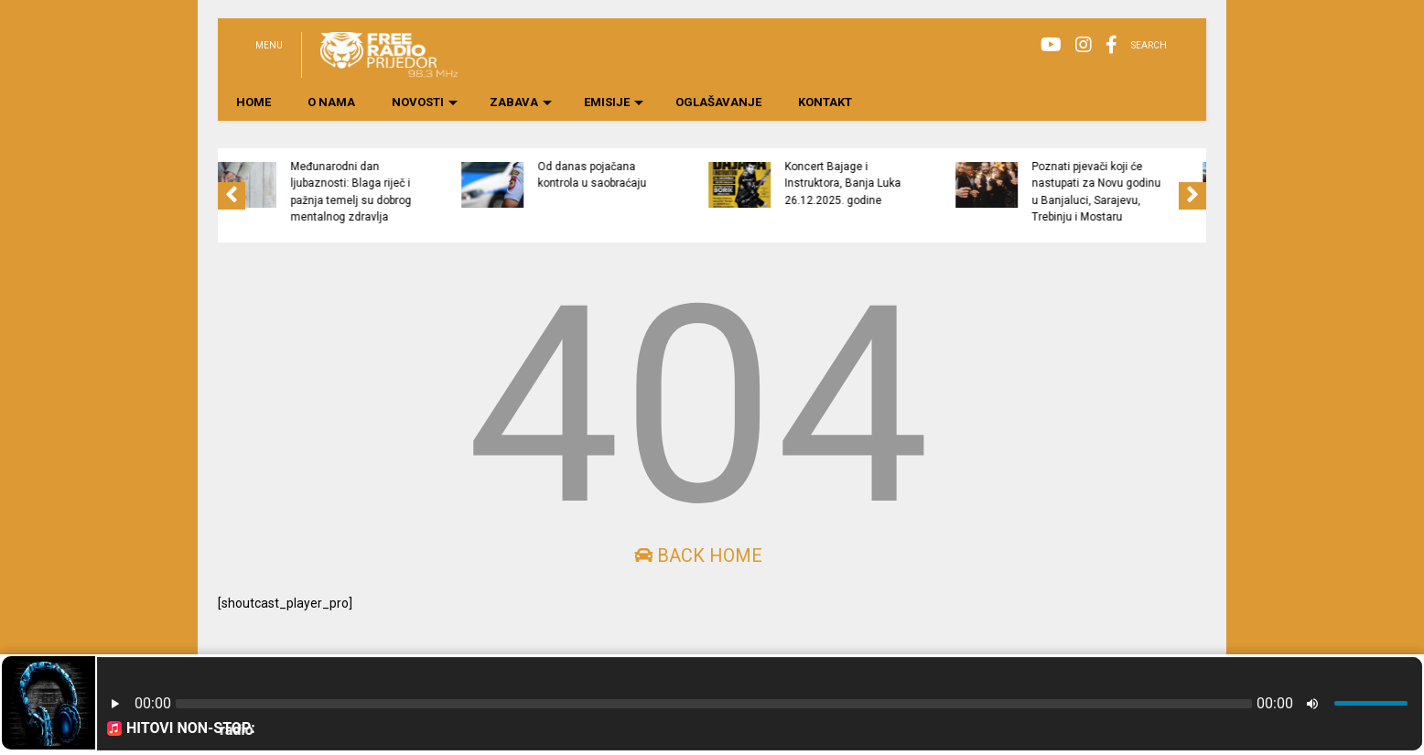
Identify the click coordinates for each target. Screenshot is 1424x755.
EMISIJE (613, 102)
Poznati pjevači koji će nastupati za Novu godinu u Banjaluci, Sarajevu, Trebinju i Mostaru (1168, 191)
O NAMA (331, 102)
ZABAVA (521, 102)
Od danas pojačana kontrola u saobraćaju (664, 174)
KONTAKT (825, 102)
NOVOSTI (425, 102)
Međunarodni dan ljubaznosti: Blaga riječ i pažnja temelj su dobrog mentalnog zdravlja (422, 191)
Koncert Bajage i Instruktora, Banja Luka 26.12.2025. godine (915, 183)
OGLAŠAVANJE (718, 102)
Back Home (698, 555)
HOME (253, 102)
